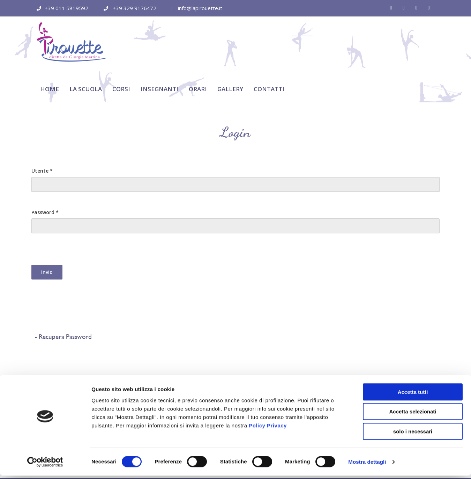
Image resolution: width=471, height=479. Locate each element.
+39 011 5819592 (66, 8)
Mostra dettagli (367, 465)
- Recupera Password (61, 302)
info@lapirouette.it (200, 8)
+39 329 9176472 (134, 8)
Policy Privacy (268, 429)
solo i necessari (413, 435)
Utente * (42, 136)
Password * (45, 178)
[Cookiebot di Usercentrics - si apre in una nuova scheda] (45, 465)
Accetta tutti (413, 395)
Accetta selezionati (412, 415)
